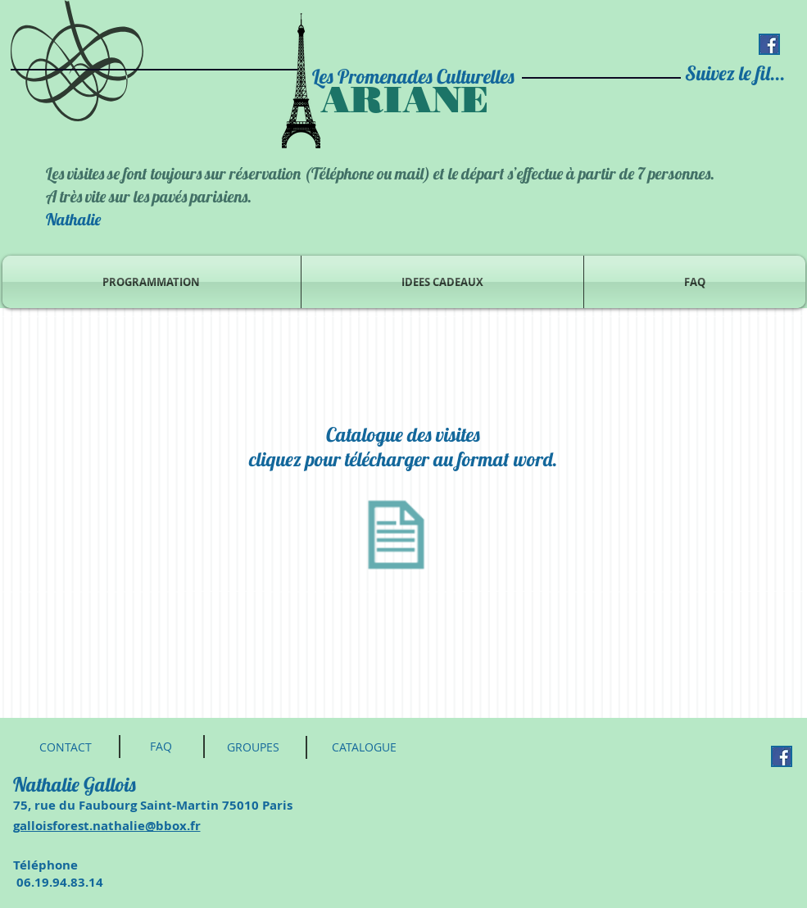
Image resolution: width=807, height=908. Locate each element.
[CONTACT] (65, 747)
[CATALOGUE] (364, 747)
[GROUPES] (253, 747)
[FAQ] (161, 746)
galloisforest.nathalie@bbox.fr (107, 825)
